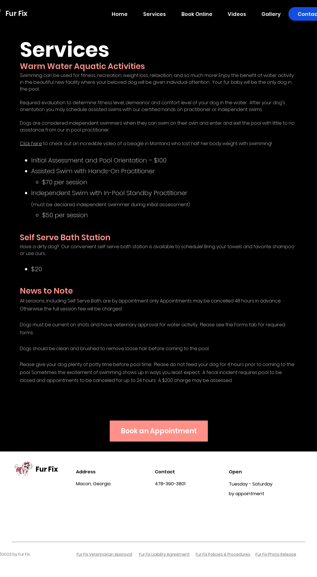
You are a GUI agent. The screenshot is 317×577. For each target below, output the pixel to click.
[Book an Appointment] (159, 431)
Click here (31, 143)
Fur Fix (47, 469)
